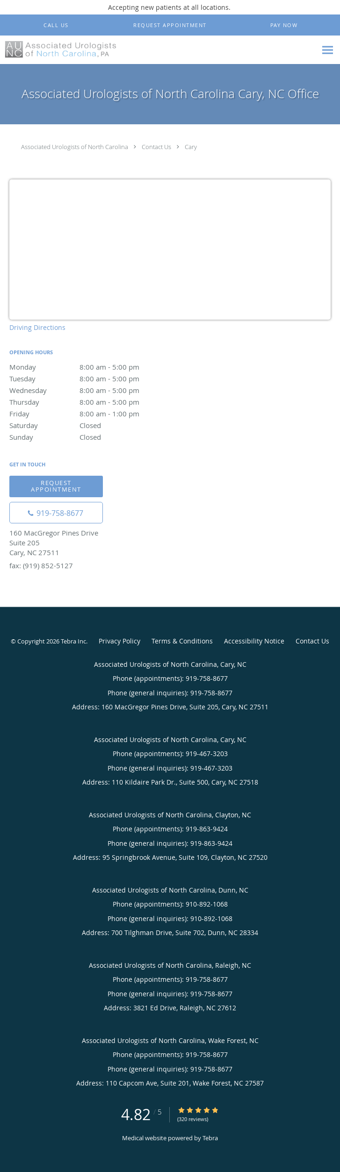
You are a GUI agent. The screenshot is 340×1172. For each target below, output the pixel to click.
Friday (91, 413)
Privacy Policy (119, 640)
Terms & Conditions (182, 640)
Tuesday (91, 378)
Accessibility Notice (254, 640)
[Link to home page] (80, 49)
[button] (170, 25)
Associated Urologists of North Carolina (74, 147)
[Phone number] (56, 512)
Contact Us (156, 147)
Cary (191, 147)
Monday (91, 367)
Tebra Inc (73, 641)
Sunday (91, 437)
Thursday (91, 402)
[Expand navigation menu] (327, 50)
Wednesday (91, 390)
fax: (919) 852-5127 (41, 565)
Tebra (210, 1138)
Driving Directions (37, 327)
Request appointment (56, 486)
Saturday (91, 425)
